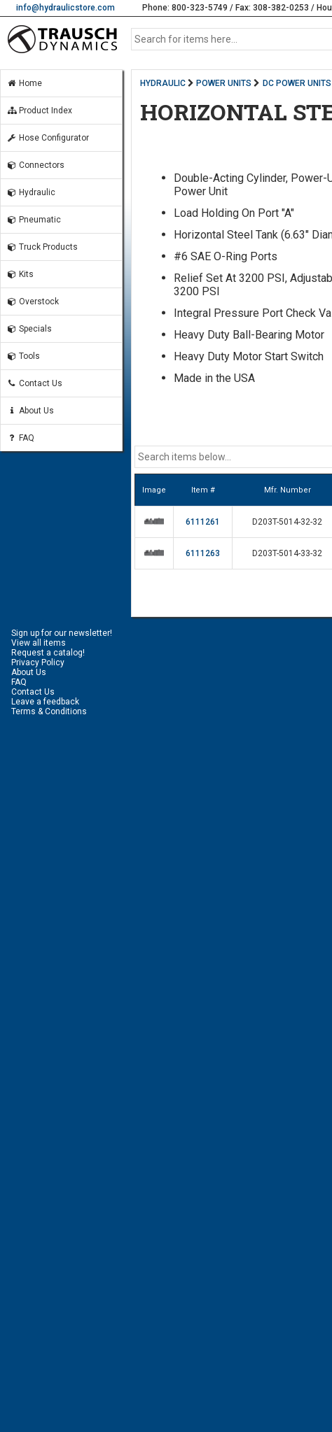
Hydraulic (30, 192)
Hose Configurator (47, 138)
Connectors (35, 165)
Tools (23, 356)
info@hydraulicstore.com (65, 8)
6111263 (203, 553)
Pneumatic (33, 220)
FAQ (20, 438)
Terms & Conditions (49, 711)
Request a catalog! (48, 653)
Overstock (32, 301)
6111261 (203, 522)
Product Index (39, 110)
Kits (20, 274)
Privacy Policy (37, 662)
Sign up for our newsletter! (61, 633)
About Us (30, 411)
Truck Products (42, 247)
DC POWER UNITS (297, 83)
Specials (29, 329)
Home (24, 83)
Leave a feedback (45, 702)
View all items (38, 643)
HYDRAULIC (163, 83)
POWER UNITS (223, 83)
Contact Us (34, 383)
